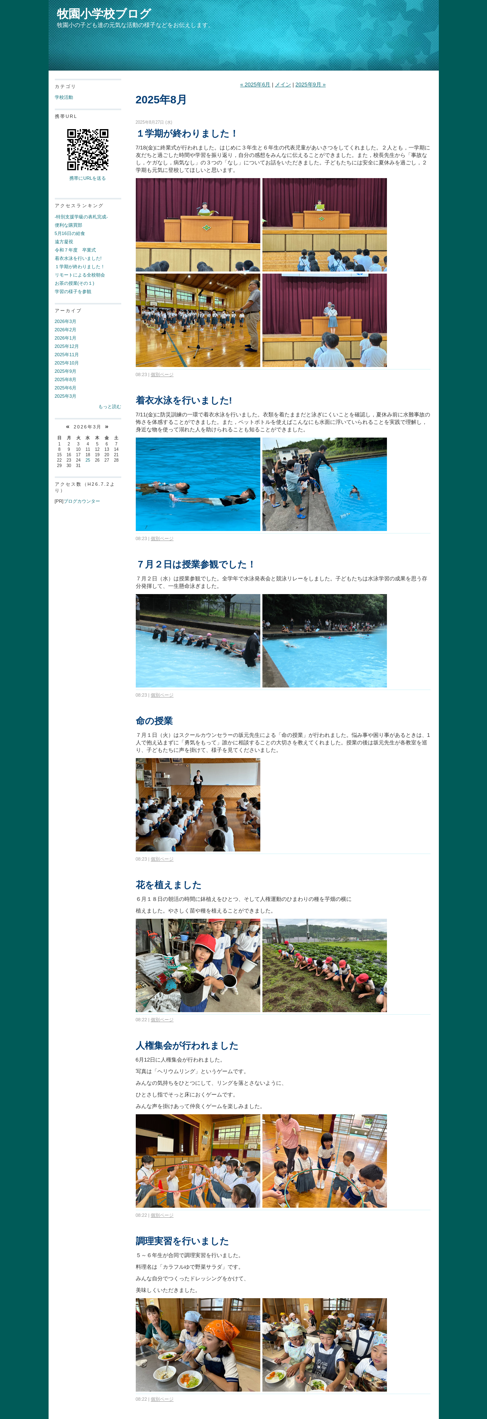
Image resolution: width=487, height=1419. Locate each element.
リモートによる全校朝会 (80, 274)
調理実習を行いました (182, 1241)
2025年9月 (66, 371)
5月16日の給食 (70, 233)
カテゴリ (66, 86)
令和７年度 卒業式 (75, 249)
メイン (283, 84)
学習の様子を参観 (73, 291)
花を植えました (169, 885)
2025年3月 (66, 396)
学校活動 (64, 97)
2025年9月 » (311, 84)
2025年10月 (67, 362)
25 (88, 460)
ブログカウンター (82, 501)
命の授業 (154, 721)
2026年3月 (66, 321)
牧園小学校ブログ (104, 13)
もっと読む (109, 406)
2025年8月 (66, 379)
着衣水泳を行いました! (78, 258)
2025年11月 (67, 354)
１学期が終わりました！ (80, 266)
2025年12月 (67, 346)
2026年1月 (66, 337)
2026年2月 (66, 329)
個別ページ (162, 374)
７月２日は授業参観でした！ (196, 564)
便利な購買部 (68, 225)
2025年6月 (66, 387)
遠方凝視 (64, 241)
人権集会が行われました (187, 1045)
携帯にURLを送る (87, 178)
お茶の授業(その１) (74, 283)
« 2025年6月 (255, 84)
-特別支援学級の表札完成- (81, 216)
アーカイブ (68, 310)
